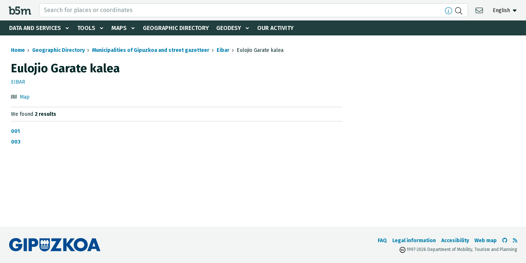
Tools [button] (86, 27)
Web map (485, 240)
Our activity (275, 27)
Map (25, 97)
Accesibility (455, 240)
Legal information (414, 240)
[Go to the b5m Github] (504, 240)
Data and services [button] (35, 27)
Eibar (223, 50)
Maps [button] (119, 27)
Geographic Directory (176, 27)
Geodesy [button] (228, 27)
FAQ (382, 240)
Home (18, 50)
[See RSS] (515, 240)
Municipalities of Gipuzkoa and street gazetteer (150, 50)
